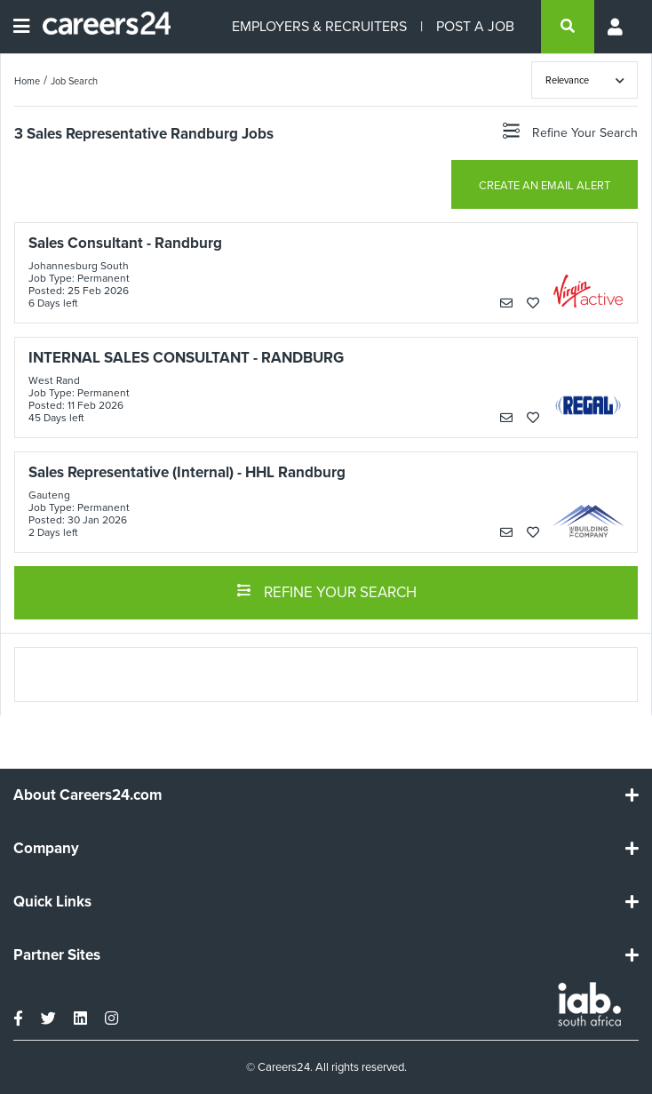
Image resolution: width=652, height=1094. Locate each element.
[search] (567, 26)
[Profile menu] (616, 26)
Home (27, 81)
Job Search (74, 81)
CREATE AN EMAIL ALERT (544, 185)
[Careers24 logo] (100, 27)
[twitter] (48, 1018)
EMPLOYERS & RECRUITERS (319, 26)
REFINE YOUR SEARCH (326, 591)
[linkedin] (80, 1018)
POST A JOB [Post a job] (475, 26)
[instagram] (111, 1018)
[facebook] (18, 1018)
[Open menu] (21, 27)
